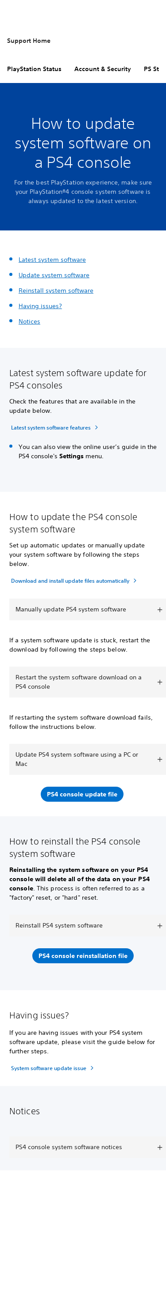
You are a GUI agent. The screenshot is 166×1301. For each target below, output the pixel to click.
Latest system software (52, 260)
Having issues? (40, 306)
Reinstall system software (56, 290)
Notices (29, 321)
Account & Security (102, 69)
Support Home (28, 41)
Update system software (54, 275)
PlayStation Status (34, 69)
